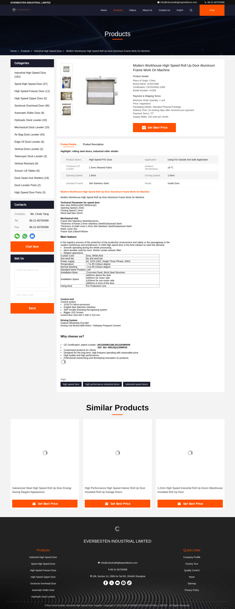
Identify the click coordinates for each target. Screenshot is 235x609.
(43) (30, 120)
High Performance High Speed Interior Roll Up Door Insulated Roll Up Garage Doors (115, 490)
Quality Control (191, 570)
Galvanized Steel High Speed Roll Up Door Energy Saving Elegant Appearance (41, 490)
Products (117, 10)
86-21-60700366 (214, 2)
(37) (31, 84)
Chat (212, 10)
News (192, 577)
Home (104, 10)
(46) (32, 105)
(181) (30, 74)
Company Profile (191, 557)
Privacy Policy (192, 590)
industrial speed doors (136, 384)
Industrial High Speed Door (48, 51)
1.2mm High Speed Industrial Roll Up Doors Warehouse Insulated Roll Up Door (190, 490)
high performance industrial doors (102, 384)
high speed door (71, 384)
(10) (31, 127)
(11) (32, 91)
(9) (29, 112)
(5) (30, 98)
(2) (27, 185)
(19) (31, 178)
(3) (28, 149)
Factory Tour (191, 563)
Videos (132, 10)
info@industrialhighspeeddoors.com (177, 2)
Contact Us (164, 10)
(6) (29, 141)
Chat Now (32, 246)
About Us (147, 10)
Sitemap (192, 583)
